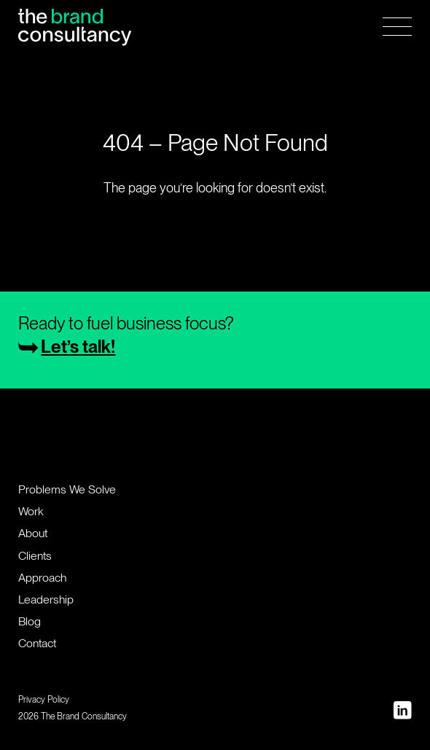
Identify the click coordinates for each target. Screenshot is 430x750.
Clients (35, 556)
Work (31, 511)
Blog (29, 621)
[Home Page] (74, 26)
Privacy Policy (43, 700)
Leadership (46, 599)
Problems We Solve (67, 489)
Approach (42, 578)
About (32, 533)
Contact (37, 643)
